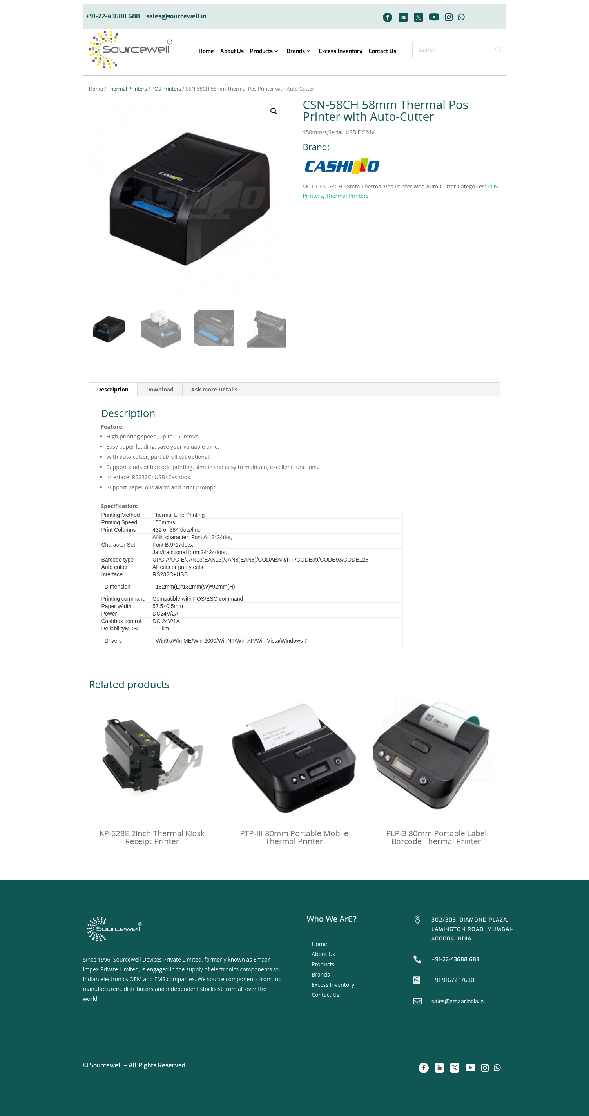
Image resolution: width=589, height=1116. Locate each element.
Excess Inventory (340, 51)
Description (113, 389)
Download (160, 389)
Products (261, 51)
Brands (296, 51)
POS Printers (166, 88)
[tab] (113, 389)
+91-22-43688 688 (112, 16)
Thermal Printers (127, 88)
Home (206, 51)
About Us (232, 51)
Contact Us (382, 51)
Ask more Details (214, 389)
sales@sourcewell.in (176, 16)
